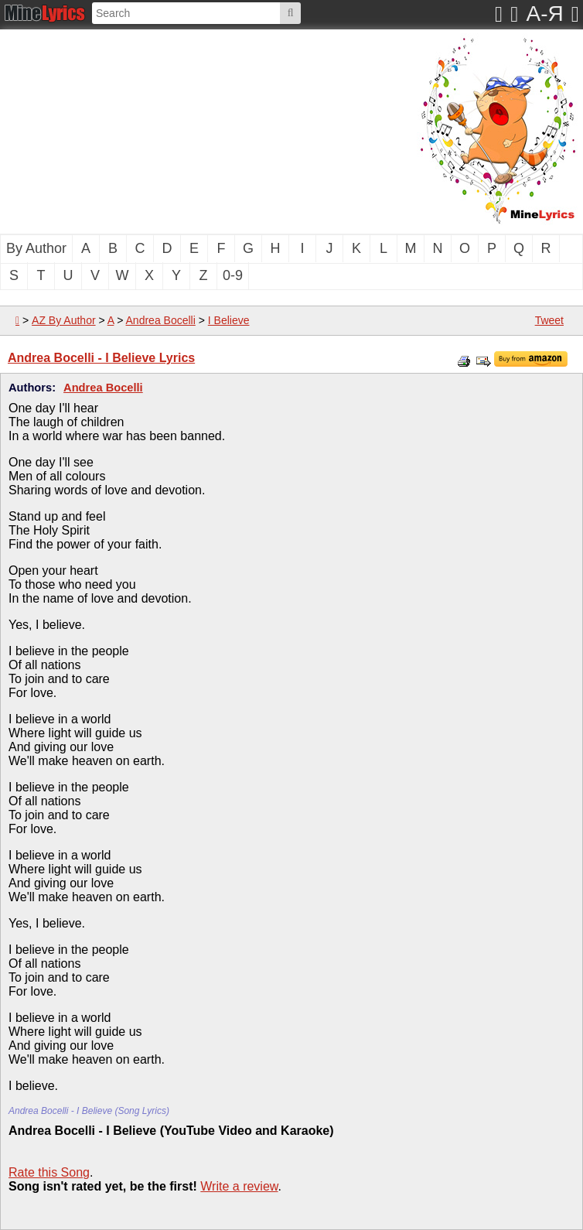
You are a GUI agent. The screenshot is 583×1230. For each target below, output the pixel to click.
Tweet (549, 320)
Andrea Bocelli (161, 320)
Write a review (239, 1186)
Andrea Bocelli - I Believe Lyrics (101, 357)
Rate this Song (49, 1172)
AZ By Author (63, 320)
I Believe (229, 320)
